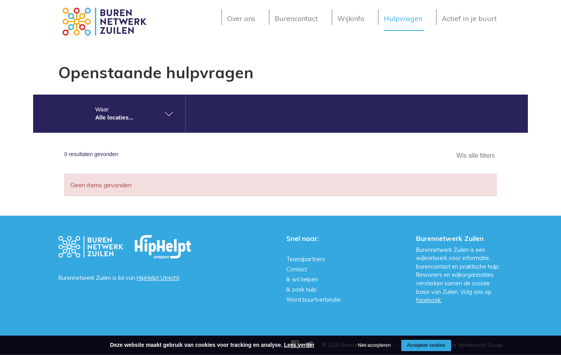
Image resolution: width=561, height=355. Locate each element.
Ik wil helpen (302, 279)
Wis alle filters (475, 155)
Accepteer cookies (426, 345)
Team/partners (305, 259)
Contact (296, 269)
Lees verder (299, 345)
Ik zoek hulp (301, 289)
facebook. (429, 300)
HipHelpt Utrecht (158, 277)
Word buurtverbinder (313, 299)
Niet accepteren (374, 345)
